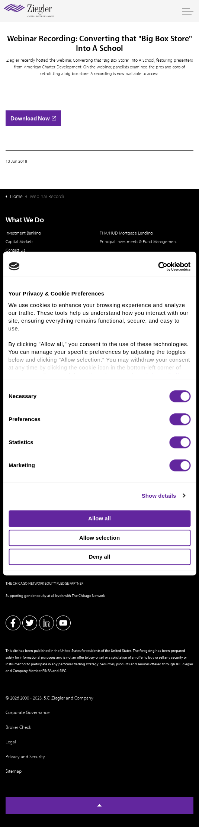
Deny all (99, 556)
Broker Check (18, 727)
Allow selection (99, 537)
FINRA (47, 670)
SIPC (63, 670)
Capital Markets (19, 241)
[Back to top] (99, 805)
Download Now (33, 118)
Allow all (99, 518)
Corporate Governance (27, 712)
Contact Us (15, 250)
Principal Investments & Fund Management (138, 241)
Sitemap (14, 771)
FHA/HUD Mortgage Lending (126, 233)
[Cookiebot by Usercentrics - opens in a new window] (157, 266)
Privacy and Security (25, 756)
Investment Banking (23, 233)
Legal (11, 741)
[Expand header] (188, 11)
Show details (159, 495)
